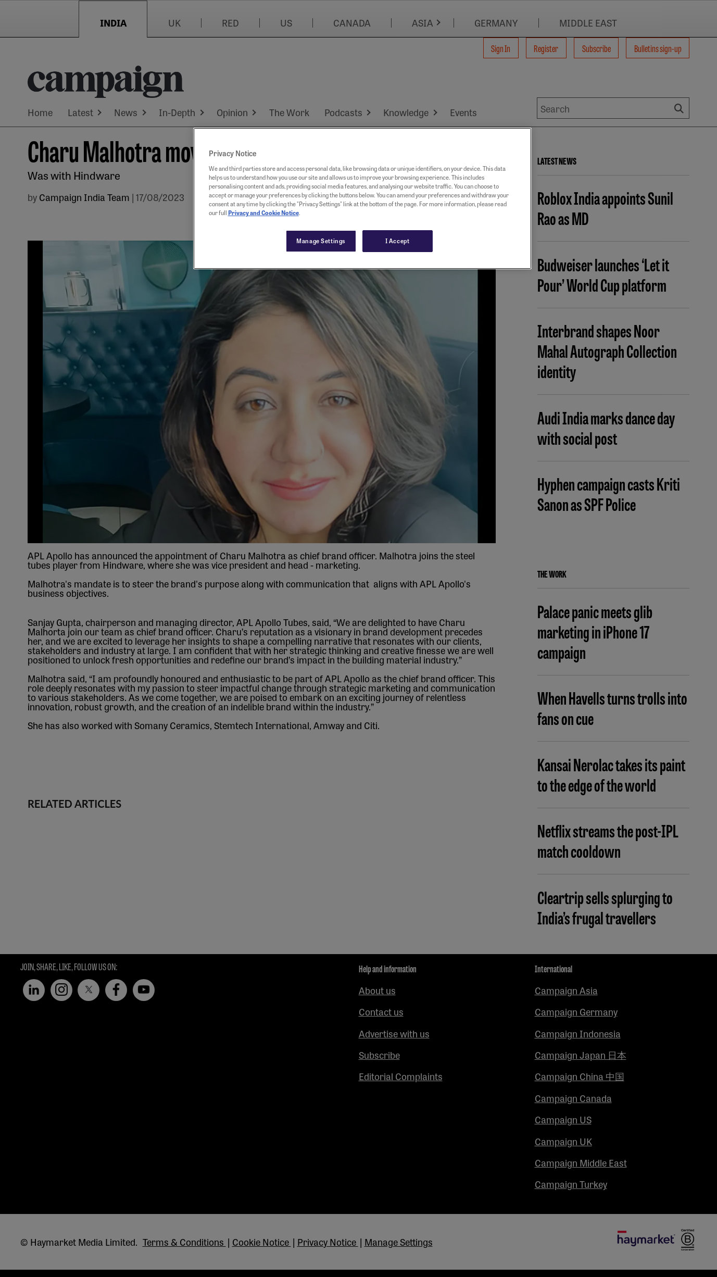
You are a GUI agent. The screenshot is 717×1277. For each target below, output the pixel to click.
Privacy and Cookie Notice (263, 212)
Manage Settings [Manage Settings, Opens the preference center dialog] (321, 240)
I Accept (397, 240)
